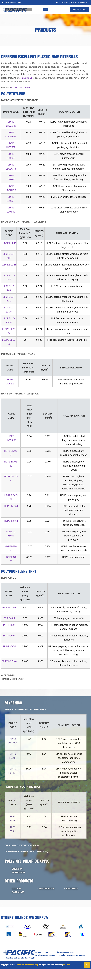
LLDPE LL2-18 (9, 264)
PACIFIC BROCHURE (20, 87)
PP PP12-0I (9, 624)
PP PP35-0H (9, 646)
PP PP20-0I (9, 635)
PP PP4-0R (9, 618)
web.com (66, 965)
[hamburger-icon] (45, 9)
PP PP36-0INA (9, 661)
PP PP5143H (9, 607)
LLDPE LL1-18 (9, 243)
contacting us (25, 78)
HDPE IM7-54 (11, 506)
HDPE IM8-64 (11, 520)
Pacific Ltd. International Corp (27, 965)
